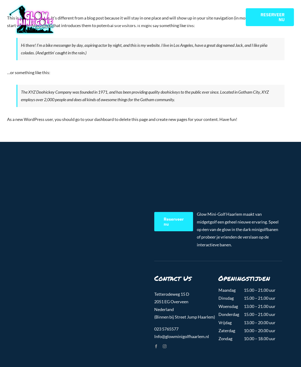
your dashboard (99, 119)
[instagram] (164, 346)
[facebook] (156, 346)
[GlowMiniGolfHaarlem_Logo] (31, 5)
